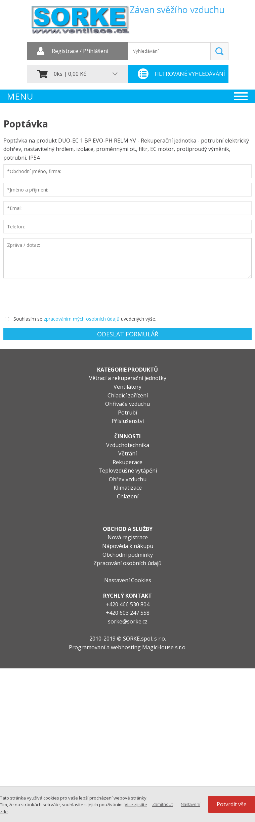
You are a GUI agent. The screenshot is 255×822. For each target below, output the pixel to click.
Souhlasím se (27, 319)
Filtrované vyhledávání (190, 73)
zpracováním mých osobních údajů (82, 319)
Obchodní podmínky (127, 554)
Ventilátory (127, 386)
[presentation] (54, 296)
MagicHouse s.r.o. (164, 647)
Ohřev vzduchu (127, 479)
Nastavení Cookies (127, 580)
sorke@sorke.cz (127, 621)
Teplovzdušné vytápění (127, 470)
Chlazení (127, 496)
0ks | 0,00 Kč (70, 73)
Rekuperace (127, 462)
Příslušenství (128, 421)
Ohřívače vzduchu (127, 403)
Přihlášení (95, 51)
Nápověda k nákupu (127, 546)
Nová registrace (128, 537)
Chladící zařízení (128, 395)
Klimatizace (128, 487)
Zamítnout (162, 804)
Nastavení (190, 804)
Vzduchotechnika (127, 445)
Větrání (127, 453)
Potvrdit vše (232, 804)
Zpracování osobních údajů (127, 563)
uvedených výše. (138, 319)
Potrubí (127, 412)
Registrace (65, 51)
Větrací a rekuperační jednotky (127, 378)
